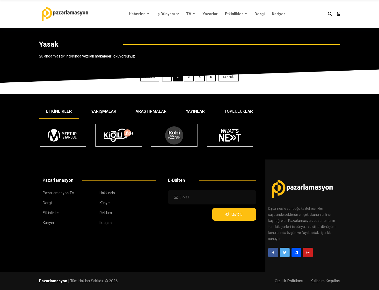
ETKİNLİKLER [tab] (59, 111)
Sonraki (228, 77)
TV (190, 14)
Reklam (105, 212)
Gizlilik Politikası (289, 281)
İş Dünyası (167, 14)
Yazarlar (210, 14)
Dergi (260, 14)
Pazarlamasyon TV (58, 193)
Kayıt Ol (234, 214)
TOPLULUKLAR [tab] (238, 111)
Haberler (139, 14)
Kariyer (278, 14)
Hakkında (107, 193)
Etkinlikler (236, 14)
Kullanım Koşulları (325, 281)
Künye (104, 203)
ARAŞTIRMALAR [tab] (151, 111)
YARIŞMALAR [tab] (103, 111)
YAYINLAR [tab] (195, 111)
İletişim (105, 222)
